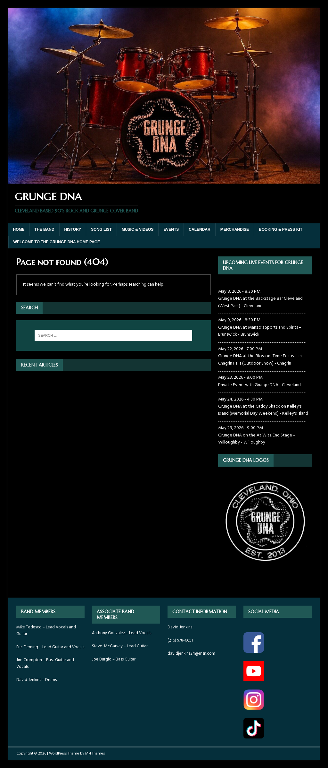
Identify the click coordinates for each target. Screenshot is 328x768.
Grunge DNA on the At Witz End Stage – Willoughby (257, 439)
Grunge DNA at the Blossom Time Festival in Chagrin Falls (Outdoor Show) (260, 359)
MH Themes (95, 753)
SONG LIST (101, 229)
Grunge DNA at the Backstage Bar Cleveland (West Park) (260, 302)
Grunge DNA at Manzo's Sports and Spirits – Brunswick (259, 331)
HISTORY (72, 229)
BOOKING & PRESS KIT (280, 229)
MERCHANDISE (234, 229)
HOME (19, 229)
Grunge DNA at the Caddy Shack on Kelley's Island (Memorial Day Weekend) (259, 410)
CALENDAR (199, 229)
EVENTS (171, 229)
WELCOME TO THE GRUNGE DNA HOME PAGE (56, 242)
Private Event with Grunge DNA (248, 385)
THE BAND (44, 229)
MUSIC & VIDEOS (137, 229)
